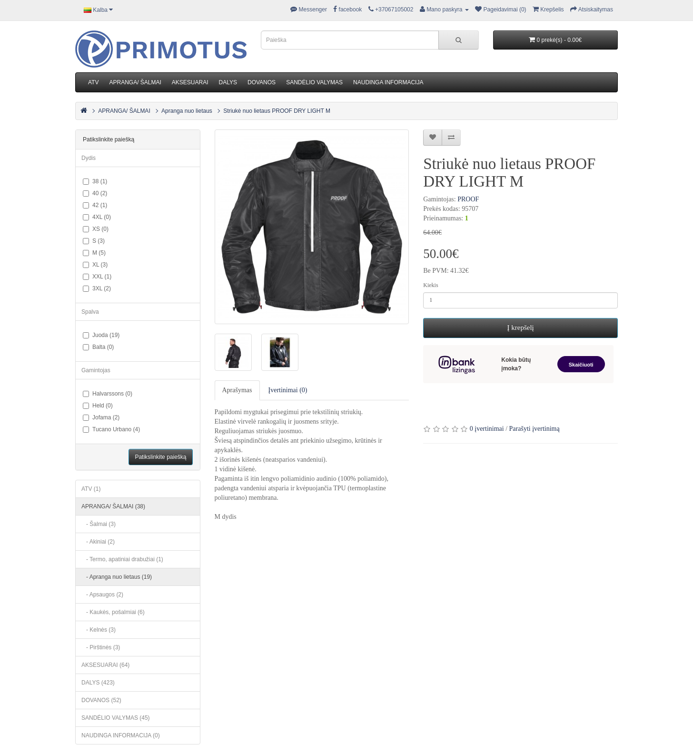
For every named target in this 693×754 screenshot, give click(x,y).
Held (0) (98, 405)
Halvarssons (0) (107, 393)
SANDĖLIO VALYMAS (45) (115, 717)
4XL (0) (97, 217)
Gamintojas (95, 370)
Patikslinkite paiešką (160, 457)
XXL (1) (97, 276)
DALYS (228, 82)
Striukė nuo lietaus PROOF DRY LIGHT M (276, 111)
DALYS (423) (98, 682)
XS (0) (96, 229)
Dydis (88, 158)
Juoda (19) (101, 335)
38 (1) (95, 181)
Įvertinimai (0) (287, 390)
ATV (93, 82)
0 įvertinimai (487, 428)
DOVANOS (262, 82)
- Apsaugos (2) (102, 594)
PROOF (468, 199)
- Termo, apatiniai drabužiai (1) (122, 559)
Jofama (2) (101, 417)
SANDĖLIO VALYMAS (314, 82)
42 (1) (95, 205)
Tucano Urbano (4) (111, 429)
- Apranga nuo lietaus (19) (116, 577)
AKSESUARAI (190, 82)
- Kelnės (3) (98, 629)
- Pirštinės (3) (100, 647)
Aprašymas (237, 390)
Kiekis (430, 285)
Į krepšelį (520, 327)
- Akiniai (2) (98, 541)
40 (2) (95, 193)
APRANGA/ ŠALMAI (135, 82)
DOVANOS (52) (101, 700)
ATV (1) (90, 489)
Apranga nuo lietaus (186, 111)
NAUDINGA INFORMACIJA (388, 82)
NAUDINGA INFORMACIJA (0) (120, 735)
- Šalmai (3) (98, 524)
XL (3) (95, 264)
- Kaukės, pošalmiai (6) (113, 612)
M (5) (94, 252)
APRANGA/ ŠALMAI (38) (113, 506)
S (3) (94, 241)
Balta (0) (98, 347)
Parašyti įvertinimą (534, 428)
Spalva (90, 311)
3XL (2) (97, 288)
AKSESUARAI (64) (105, 665)
